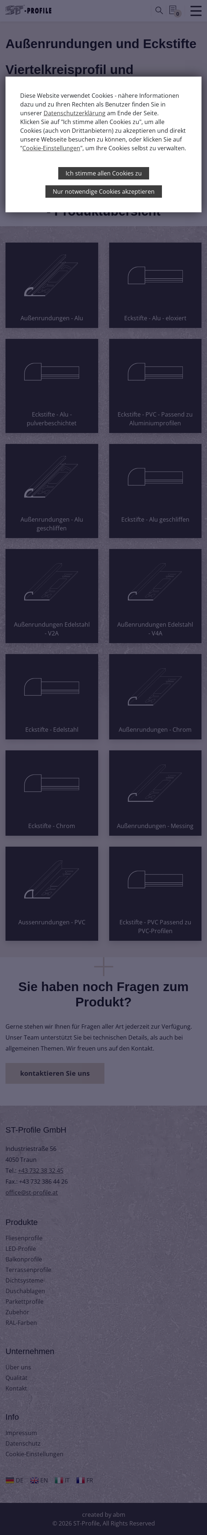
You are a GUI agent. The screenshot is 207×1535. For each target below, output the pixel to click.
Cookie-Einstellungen (51, 148)
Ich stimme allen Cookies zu (104, 173)
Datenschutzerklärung (75, 113)
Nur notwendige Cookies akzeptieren (104, 191)
